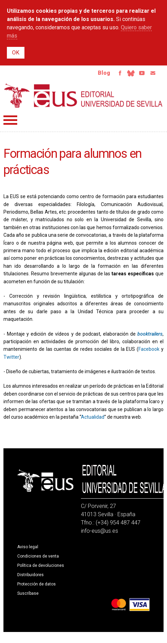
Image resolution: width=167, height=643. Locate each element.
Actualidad (92, 417)
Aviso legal (27, 546)
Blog (104, 73)
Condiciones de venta (38, 556)
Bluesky (131, 73)
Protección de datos (36, 584)
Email (153, 73)
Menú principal (10, 120)
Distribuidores (30, 574)
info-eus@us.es (99, 531)
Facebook (120, 73)
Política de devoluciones (40, 565)
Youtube (142, 73)
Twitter (11, 357)
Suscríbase (28, 593)
